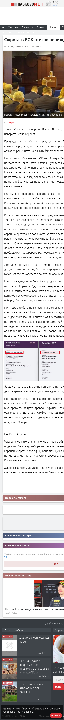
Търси (58, 687)
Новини (53, 27)
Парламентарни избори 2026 (18, 32)
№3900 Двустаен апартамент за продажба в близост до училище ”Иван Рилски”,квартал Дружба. (34, 670)
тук (6, 556)
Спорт (11, 122)
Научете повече (24, 711)
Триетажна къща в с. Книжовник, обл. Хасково (32, 688)
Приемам (56, 715)
